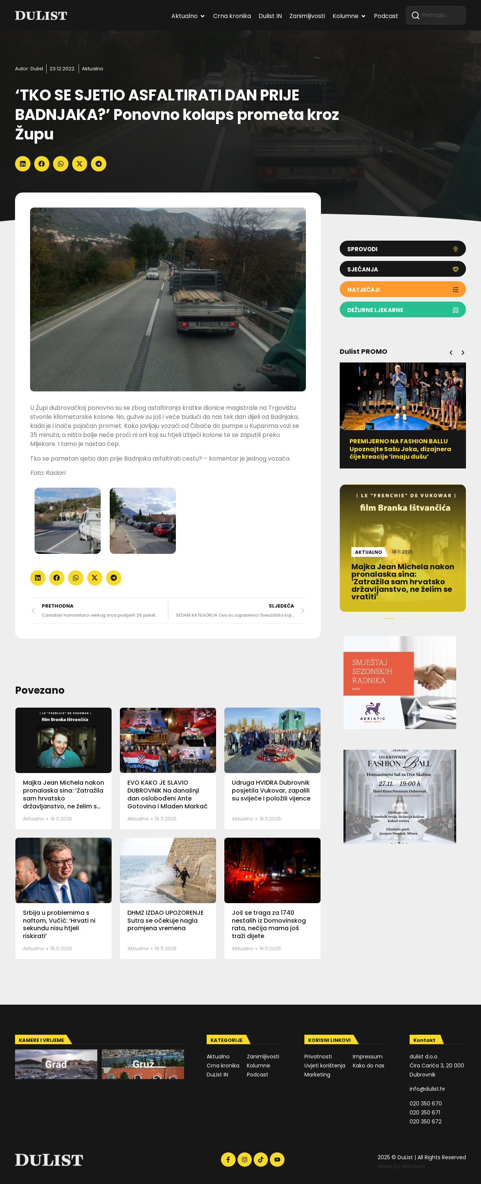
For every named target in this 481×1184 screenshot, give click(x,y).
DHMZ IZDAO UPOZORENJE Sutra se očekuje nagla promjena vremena (165, 920)
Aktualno (92, 68)
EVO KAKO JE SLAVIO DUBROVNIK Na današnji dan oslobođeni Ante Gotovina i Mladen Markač (167, 794)
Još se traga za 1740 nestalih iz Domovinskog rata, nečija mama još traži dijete (269, 924)
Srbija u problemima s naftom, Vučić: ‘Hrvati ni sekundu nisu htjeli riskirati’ (59, 924)
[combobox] (436, 15)
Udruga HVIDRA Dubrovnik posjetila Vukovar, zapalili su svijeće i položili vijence (271, 790)
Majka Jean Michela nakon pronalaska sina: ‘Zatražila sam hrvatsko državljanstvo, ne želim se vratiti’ (63, 798)
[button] (22, 163)
